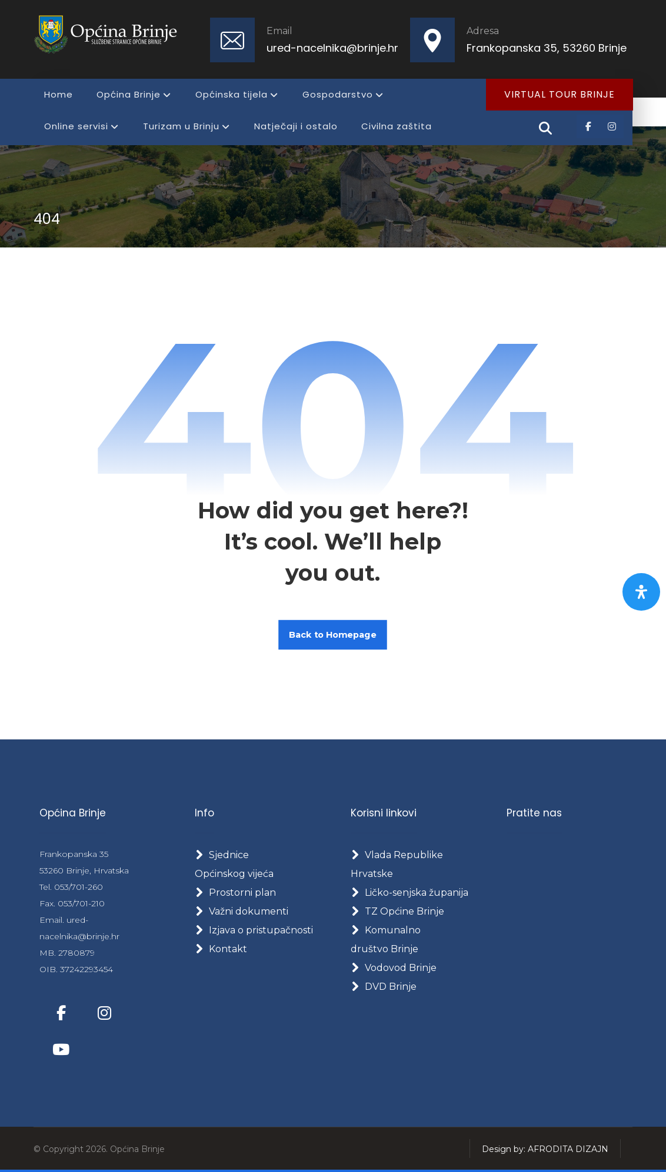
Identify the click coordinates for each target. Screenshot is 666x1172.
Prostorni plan (235, 892)
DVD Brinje (384, 986)
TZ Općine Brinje (397, 911)
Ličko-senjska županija (409, 892)
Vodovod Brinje (394, 967)
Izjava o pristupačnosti (254, 930)
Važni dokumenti (241, 911)
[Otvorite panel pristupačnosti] (641, 592)
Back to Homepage (333, 634)
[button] (588, 126)
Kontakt (221, 949)
